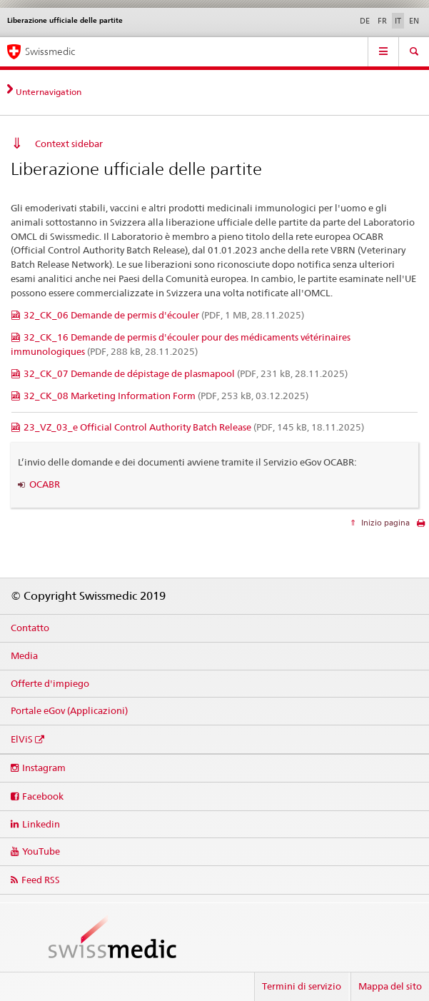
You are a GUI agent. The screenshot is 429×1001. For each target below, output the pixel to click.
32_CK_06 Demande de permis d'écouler (164, 315)
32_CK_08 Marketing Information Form (166, 395)
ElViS (22, 739)
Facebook (43, 796)
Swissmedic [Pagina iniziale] (50, 51)
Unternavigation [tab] (48, 91)
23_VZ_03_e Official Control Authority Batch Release (194, 427)
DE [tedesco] (365, 21)
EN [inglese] (414, 21)
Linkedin (41, 824)
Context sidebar (69, 143)
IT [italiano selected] (398, 21)
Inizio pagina (384, 523)
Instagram (44, 767)
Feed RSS (40, 879)
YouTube (41, 851)
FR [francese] (382, 21)
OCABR (44, 484)
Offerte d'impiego (50, 683)
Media (24, 655)
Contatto (30, 627)
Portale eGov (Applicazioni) (69, 710)
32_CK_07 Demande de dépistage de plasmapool (186, 373)
